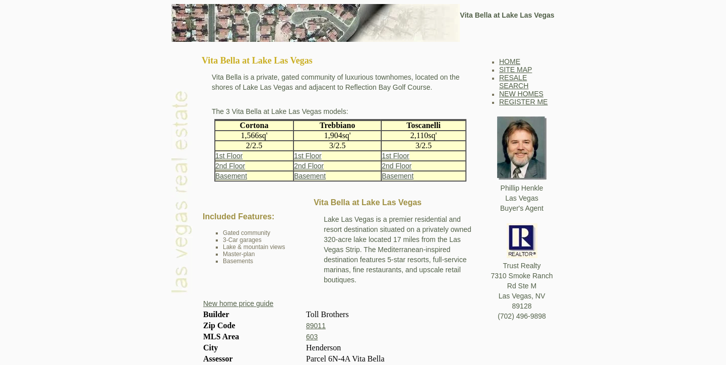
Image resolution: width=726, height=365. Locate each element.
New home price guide (238, 303)
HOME (509, 61)
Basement (231, 176)
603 (312, 337)
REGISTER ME (523, 102)
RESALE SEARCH (513, 82)
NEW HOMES (521, 94)
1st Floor (229, 156)
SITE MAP (515, 70)
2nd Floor (230, 166)
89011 (316, 326)
